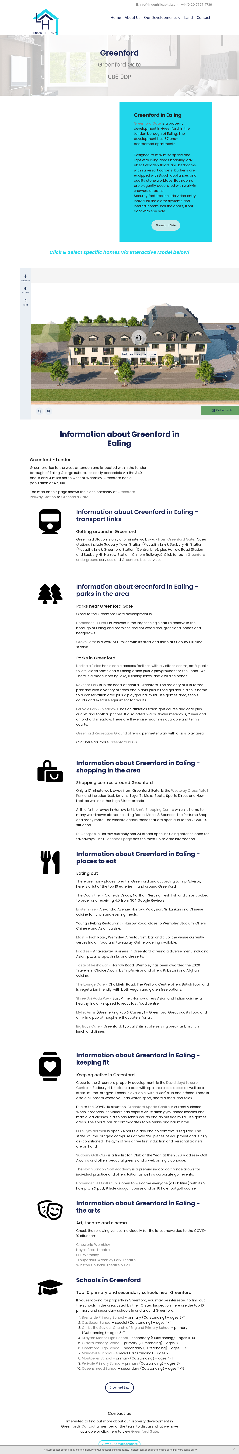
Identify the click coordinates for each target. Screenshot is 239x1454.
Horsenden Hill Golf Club (96, 1183)
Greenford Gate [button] (166, 225)
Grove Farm (86, 642)
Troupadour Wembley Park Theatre (106, 1260)
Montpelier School (97, 1358)
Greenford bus (134, 560)
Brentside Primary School (103, 1318)
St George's (86, 834)
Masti (80, 937)
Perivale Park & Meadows (97, 709)
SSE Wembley (87, 1255)
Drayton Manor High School (105, 1338)
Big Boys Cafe (88, 1026)
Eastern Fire (86, 909)
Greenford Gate (119, 65)
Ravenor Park (87, 685)
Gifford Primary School (101, 1343)
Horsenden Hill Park (92, 623)
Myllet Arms (86, 1012)
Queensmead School (99, 1369)
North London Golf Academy (107, 1169)
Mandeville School (97, 1353)
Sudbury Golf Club (91, 1155)
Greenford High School (101, 1348)
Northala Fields (88, 666)
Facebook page (119, 839)
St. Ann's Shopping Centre (152, 810)
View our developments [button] (120, 1444)
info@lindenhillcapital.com (159, 4)
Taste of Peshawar (92, 965)
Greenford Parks (123, 742)
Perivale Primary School (101, 1363)
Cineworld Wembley (93, 1245)
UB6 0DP (119, 77)
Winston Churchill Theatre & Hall (103, 1265)
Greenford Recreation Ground (101, 733)
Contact (88, 1426)
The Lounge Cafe (90, 984)
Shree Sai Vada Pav (92, 998)
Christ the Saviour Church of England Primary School (126, 1328)
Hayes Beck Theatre (93, 1250)
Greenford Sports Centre (148, 1107)
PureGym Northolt (91, 1131)
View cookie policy (187, 1450)
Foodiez (82, 951)
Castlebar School (96, 1323)
